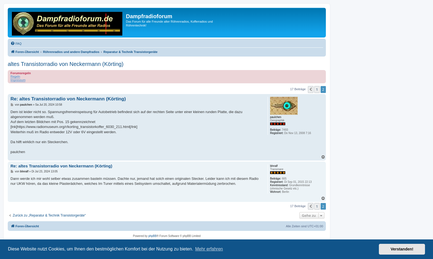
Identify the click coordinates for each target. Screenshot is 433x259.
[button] (310, 89)
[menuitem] (16, 43)
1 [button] (317, 89)
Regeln (15, 76)
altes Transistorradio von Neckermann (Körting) (65, 64)
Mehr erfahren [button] (209, 249)
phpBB (152, 235)
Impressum (17, 80)
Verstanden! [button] (402, 249)
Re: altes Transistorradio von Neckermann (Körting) (68, 99)
